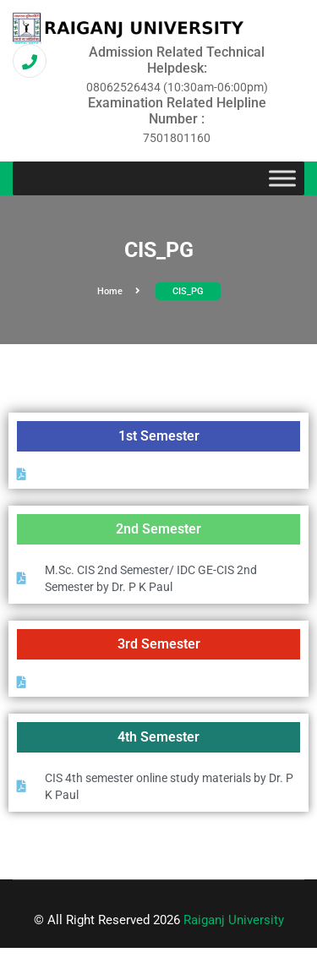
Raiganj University (233, 920)
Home (118, 291)
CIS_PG (188, 291)
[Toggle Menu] (282, 179)
